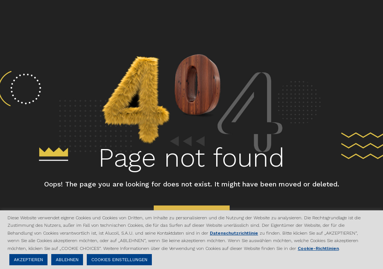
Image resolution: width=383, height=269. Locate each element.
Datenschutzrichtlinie (234, 233)
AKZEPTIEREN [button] (28, 259)
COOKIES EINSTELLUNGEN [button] (119, 259)
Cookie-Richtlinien (318, 248)
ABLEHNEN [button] (67, 259)
